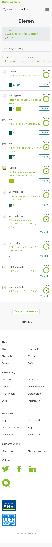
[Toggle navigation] (47, 9)
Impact (6, 386)
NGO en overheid (37, 451)
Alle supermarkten (13, 61)
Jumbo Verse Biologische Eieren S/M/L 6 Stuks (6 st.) (22, 174)
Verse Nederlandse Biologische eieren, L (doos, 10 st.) (25, 102)
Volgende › (32, 311)
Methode (7, 379)
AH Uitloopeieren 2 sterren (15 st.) (24, 126)
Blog (4, 401)
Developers (8, 434)
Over (5, 349)
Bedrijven (7, 451)
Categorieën (11, 30)
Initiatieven (34, 401)
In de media (8, 394)
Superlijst (7, 420)
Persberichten (36, 386)
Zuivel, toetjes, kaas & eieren (22, 34)
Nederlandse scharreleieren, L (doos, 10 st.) (24, 198)
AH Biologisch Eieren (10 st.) (23, 271)
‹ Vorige (18, 311)
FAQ (30, 363)
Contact (32, 356)
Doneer (6, 363)
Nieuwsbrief (8, 356)
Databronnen (35, 394)
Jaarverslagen (35, 349)
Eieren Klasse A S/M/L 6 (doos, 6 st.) (25, 78)
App (30, 427)
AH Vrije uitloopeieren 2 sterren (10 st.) (25, 150)
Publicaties (34, 379)
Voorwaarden (35, 434)
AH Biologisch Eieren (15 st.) (23, 291)
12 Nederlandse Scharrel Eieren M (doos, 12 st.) (25, 249)
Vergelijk (44, 84)
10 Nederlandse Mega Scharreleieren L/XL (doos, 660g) (22, 223)
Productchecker (15, 9)
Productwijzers (36, 420)
